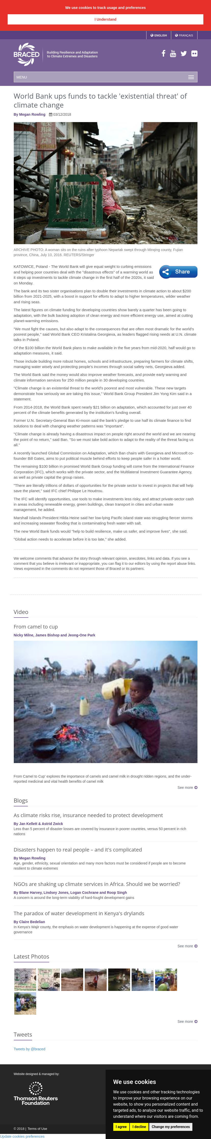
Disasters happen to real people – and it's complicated (78, 849)
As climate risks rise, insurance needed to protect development (88, 815)
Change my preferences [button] (171, 1127)
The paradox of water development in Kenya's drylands (79, 913)
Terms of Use (37, 1129)
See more (187, 787)
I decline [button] (139, 1127)
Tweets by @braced (29, 1049)
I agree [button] (121, 1127)
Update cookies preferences (22, 1136)
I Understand (106, 19)
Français (186, 35)
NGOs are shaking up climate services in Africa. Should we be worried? (97, 884)
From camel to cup (36, 626)
